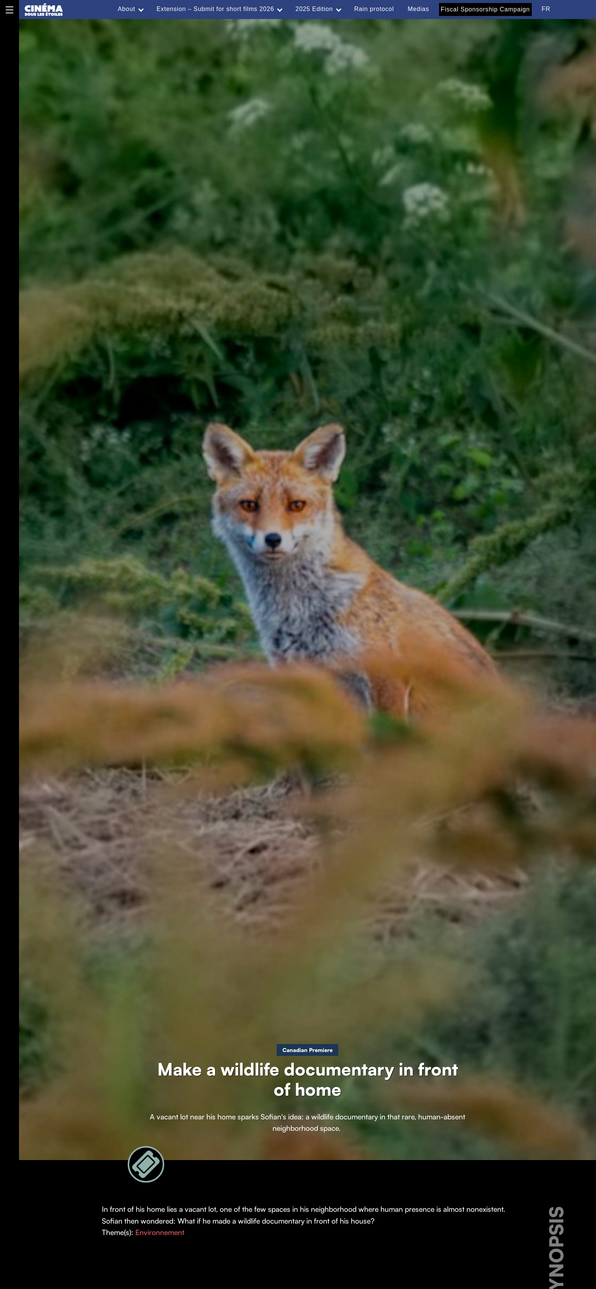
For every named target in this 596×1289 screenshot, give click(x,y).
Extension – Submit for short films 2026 (215, 9)
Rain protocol (374, 9)
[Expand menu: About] (141, 9)
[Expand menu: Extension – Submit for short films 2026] (279, 9)
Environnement (159, 1232)
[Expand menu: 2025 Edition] (338, 9)
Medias (418, 9)
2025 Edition (314, 9)
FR (546, 9)
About (126, 9)
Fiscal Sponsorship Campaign (485, 9)
